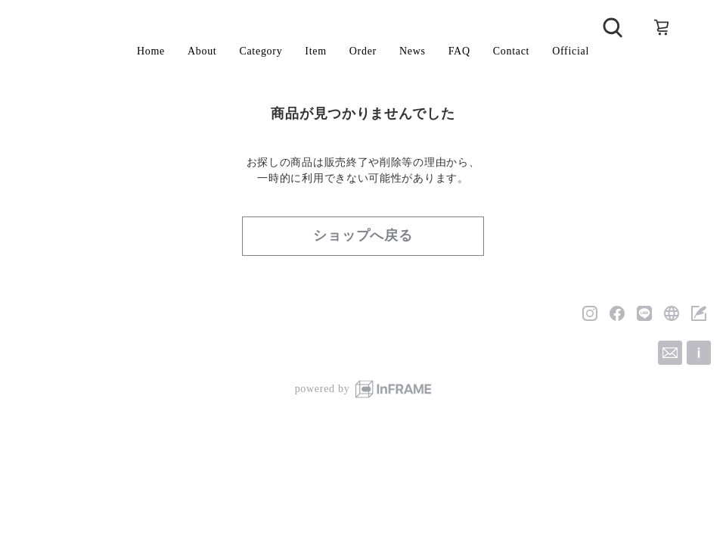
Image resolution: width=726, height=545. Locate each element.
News (412, 51)
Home (151, 51)
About (202, 51)
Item (315, 51)
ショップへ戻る (363, 235)
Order (363, 51)
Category (260, 51)
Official (570, 51)
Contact (511, 51)
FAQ (459, 51)
